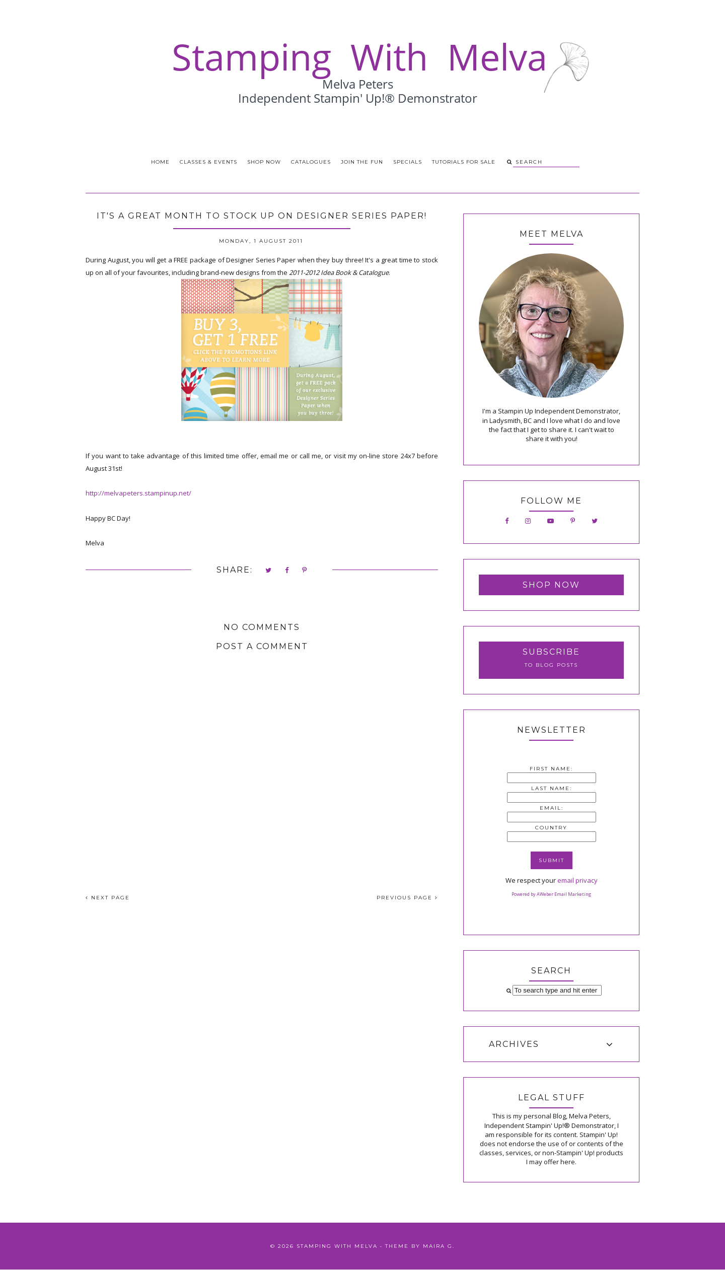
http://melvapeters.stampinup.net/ (139, 493)
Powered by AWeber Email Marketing (551, 894)
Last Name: (551, 788)
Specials (407, 162)
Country (551, 827)
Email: (551, 808)
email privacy (577, 880)
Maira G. (439, 1246)
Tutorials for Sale (463, 162)
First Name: (551, 768)
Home (160, 162)
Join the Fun (362, 162)
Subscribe (551, 652)
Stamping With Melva (337, 1246)
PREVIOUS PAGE (407, 897)
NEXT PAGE (108, 897)
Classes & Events (208, 162)
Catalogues (311, 162)
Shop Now (264, 162)
